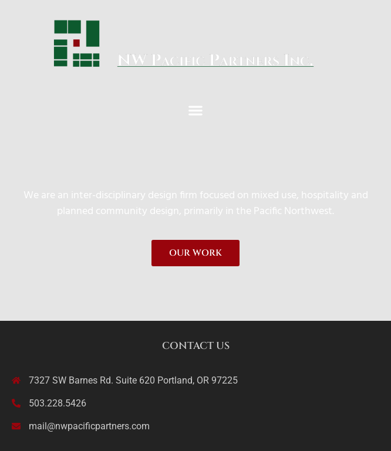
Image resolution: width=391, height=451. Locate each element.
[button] (195, 110)
